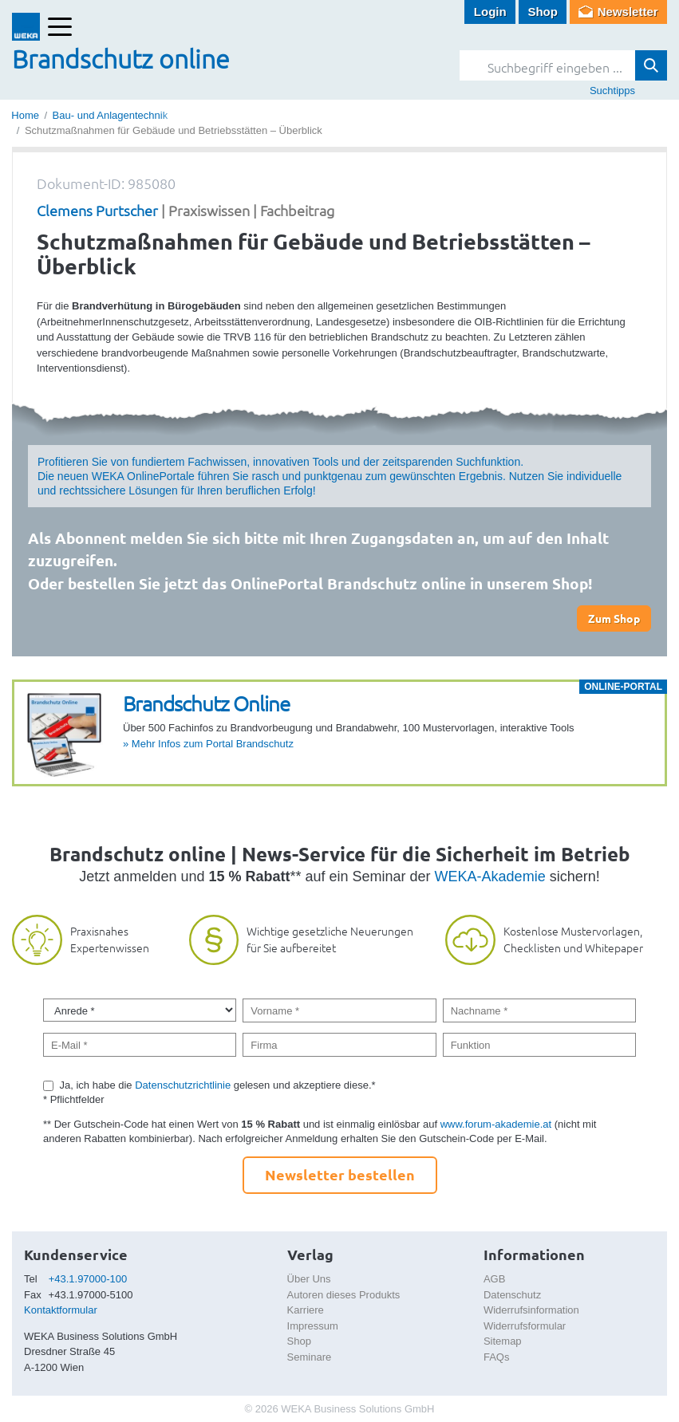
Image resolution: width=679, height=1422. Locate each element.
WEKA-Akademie (490, 876)
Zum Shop (614, 618)
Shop (542, 11)
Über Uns (309, 1279)
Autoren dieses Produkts (344, 1295)
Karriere (305, 1310)
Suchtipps (612, 91)
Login (490, 11)
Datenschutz (512, 1295)
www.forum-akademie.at (495, 1124)
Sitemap (503, 1341)
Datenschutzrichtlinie (183, 1085)
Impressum (312, 1326)
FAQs (497, 1357)
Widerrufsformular (525, 1326)
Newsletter (628, 11)
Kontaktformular (60, 1310)
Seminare (309, 1357)
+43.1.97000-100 (88, 1279)
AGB (494, 1279)
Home (25, 115)
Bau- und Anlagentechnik (110, 115)
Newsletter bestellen (340, 1174)
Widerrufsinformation (531, 1310)
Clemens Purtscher (97, 210)
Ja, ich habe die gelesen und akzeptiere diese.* (218, 1085)
